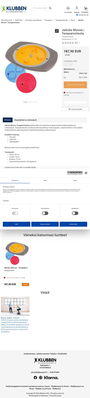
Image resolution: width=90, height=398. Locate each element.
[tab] (8, 120)
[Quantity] (68, 64)
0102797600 (54, 372)
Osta (75, 84)
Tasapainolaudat (61, 20)
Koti (10, 20)
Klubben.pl (57, 389)
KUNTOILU (19, 20)
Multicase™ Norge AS (49, 396)
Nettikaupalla (34, 396)
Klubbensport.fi (57, 386)
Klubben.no (40, 389)
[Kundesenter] (68, 8)
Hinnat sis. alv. (82, 15)
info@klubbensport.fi (39, 372)
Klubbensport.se (77, 386)
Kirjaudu (77, 8)
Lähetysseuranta (42, 354)
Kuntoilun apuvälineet (34, 20)
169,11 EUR (83, 77)
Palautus (53, 354)
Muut (73, 20)
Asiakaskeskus (30, 354)
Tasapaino (48, 20)
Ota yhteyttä (62, 354)
